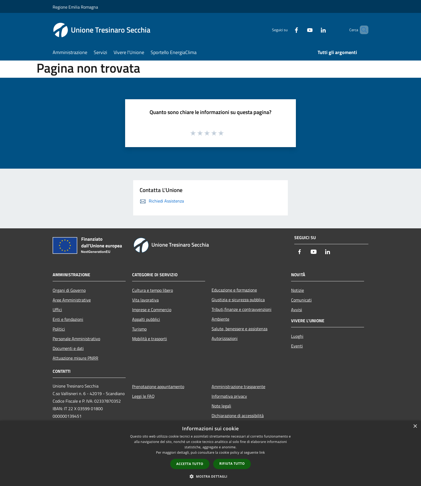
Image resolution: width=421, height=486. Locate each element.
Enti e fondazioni (68, 319)
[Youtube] (300, 29)
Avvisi (296, 309)
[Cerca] (361, 29)
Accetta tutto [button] (189, 464)
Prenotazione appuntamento (158, 386)
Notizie (297, 290)
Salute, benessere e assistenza (239, 328)
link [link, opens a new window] (262, 452)
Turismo (139, 329)
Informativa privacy (229, 396)
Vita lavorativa (145, 300)
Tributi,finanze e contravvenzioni (241, 309)
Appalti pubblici (146, 319)
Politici (59, 329)
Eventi (297, 346)
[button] (210, 476)
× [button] (415, 426)
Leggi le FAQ (143, 396)
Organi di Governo (69, 290)
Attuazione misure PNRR (75, 358)
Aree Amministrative (72, 300)
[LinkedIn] (314, 29)
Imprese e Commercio (151, 309)
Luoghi (297, 336)
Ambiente (220, 319)
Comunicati (301, 300)
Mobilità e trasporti (149, 338)
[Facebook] (287, 29)
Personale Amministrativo (76, 338)
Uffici (57, 309)
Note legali (221, 406)
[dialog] (210, 453)
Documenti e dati (68, 348)
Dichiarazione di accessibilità (238, 415)
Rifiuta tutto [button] (232, 463)
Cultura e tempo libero (152, 290)
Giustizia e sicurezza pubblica (238, 299)
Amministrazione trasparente (238, 386)
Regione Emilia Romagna (75, 7)
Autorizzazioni (225, 338)
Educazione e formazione (234, 290)
